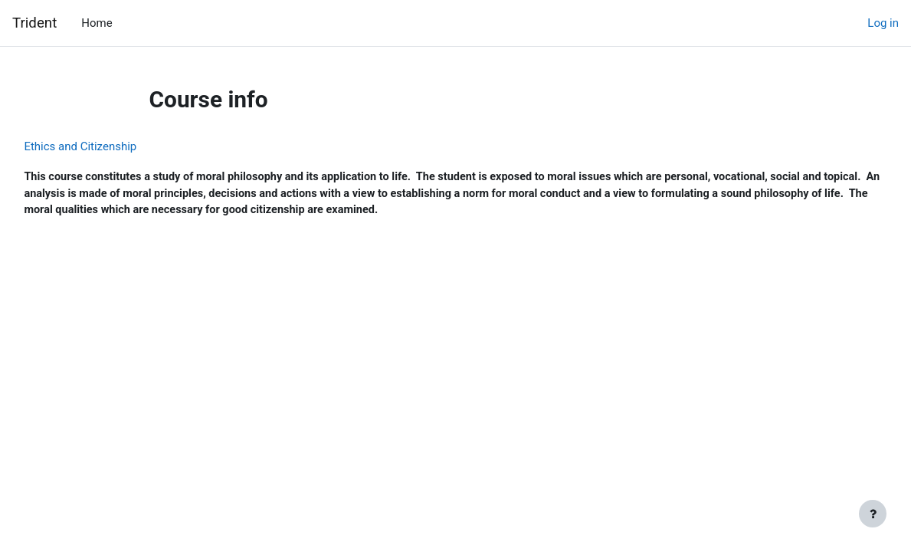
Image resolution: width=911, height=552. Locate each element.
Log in (883, 23)
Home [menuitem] (96, 23)
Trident (34, 23)
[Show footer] (872, 513)
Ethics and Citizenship (114, 146)
